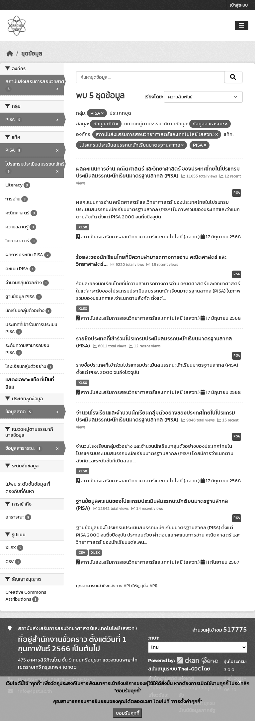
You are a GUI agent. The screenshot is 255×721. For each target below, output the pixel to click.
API (127, 585)
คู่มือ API (148, 585)
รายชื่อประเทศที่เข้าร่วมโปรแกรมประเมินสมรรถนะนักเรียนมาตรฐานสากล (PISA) (154, 342)
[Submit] (233, 77)
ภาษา (153, 638)
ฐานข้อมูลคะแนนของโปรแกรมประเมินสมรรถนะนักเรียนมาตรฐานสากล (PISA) (152, 505)
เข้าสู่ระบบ (239, 5)
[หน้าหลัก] (10, 53)
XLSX (82, 227)
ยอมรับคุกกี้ (127, 713)
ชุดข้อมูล (31, 53)
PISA (236, 192)
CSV (81, 552)
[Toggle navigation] (241, 26)
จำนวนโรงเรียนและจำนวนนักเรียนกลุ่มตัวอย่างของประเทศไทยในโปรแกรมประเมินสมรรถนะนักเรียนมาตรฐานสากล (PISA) (155, 416)
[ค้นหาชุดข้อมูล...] (150, 77)
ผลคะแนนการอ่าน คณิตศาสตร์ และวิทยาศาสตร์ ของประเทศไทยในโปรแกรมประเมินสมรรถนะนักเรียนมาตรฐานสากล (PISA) (158, 172)
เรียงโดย (153, 96)
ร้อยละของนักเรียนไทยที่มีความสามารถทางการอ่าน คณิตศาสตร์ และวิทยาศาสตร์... (151, 261)
